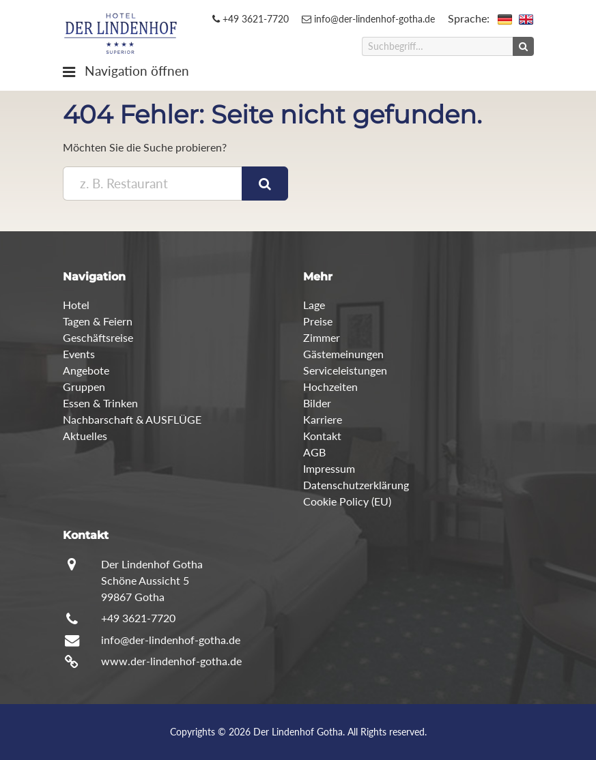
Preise (317, 321)
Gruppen (84, 386)
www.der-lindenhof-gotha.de (171, 660)
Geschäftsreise (98, 337)
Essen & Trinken (100, 402)
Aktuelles (85, 435)
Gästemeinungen (343, 353)
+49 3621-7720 (250, 19)
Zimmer (321, 337)
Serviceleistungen (345, 370)
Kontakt (322, 435)
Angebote (86, 370)
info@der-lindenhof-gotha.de (368, 19)
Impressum (329, 468)
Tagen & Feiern (97, 321)
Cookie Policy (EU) (347, 501)
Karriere (322, 419)
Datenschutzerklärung (356, 484)
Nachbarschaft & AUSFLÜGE (132, 419)
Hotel (76, 304)
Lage (314, 304)
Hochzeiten (330, 386)
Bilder (317, 402)
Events (79, 353)
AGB (314, 451)
